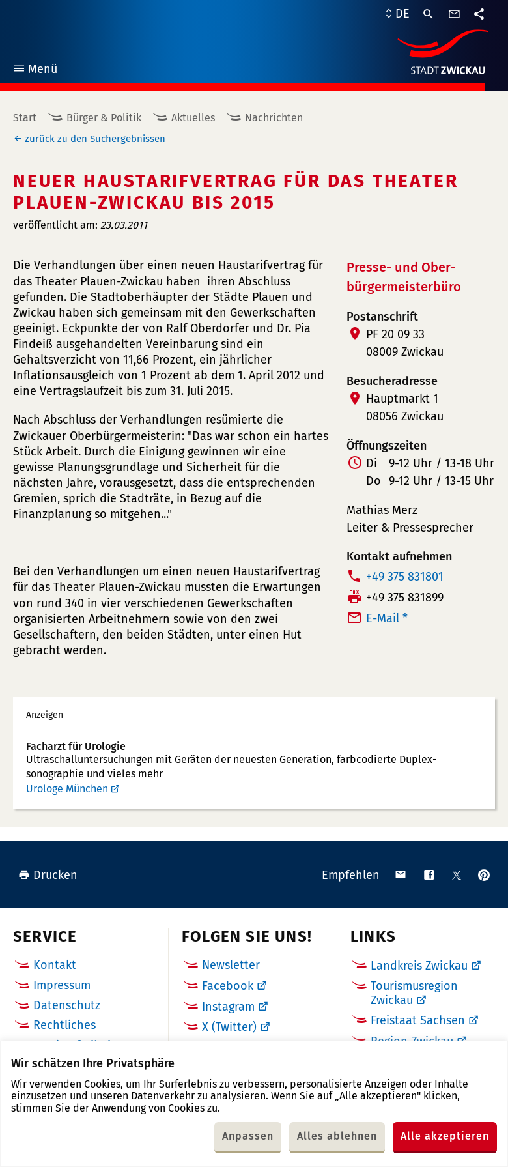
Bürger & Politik (103, 117)
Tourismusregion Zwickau (414, 993)
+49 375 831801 (405, 576)
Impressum (62, 985)
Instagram (228, 1007)
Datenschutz (66, 1005)
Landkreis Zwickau (419, 965)
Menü (34, 70)
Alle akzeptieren (445, 1136)
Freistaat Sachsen (418, 1020)
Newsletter (231, 965)
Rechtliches (64, 1025)
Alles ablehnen (337, 1136)
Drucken (48, 875)
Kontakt (54, 965)
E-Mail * (387, 618)
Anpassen (248, 1136)
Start (24, 117)
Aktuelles (193, 117)
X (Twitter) (229, 1027)
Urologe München (67, 789)
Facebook (227, 986)
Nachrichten (274, 117)
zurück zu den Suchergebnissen (95, 139)
